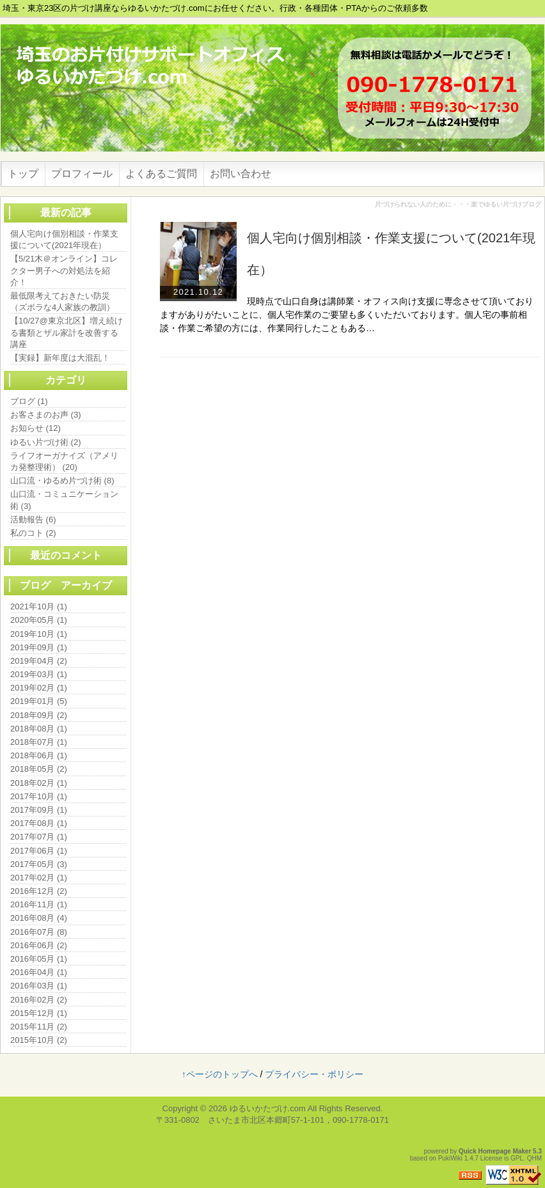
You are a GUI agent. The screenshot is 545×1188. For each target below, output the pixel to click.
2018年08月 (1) (38, 728)
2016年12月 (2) (38, 891)
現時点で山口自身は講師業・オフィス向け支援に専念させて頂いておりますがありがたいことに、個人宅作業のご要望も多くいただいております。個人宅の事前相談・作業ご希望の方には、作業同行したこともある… (346, 314)
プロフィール (82, 173)
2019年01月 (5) (38, 701)
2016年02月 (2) (38, 999)
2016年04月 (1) (38, 972)
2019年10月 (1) (38, 634)
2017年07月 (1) (38, 836)
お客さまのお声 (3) (45, 414)
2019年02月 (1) (38, 687)
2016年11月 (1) (38, 904)
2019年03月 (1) (38, 674)
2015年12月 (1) (38, 1013)
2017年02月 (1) (38, 877)
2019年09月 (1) (38, 647)
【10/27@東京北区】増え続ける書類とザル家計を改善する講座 (66, 332)
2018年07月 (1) (38, 742)
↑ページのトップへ (220, 1074)
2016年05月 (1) (38, 959)
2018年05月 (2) (38, 769)
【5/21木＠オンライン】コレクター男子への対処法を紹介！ (64, 270)
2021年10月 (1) (38, 606)
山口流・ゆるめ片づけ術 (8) (62, 480)
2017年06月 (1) (38, 851)
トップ (23, 173)
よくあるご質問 (161, 173)
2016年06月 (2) (38, 945)
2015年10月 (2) (38, 1040)
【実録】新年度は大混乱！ (60, 358)
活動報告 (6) (33, 519)
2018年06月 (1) (38, 755)
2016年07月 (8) (38, 932)
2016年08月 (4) (38, 918)
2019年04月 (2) (38, 661)
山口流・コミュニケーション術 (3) (64, 499)
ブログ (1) (29, 401)
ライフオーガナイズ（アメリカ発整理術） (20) (64, 461)
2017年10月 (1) (38, 796)
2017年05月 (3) (38, 864)
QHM (534, 1158)
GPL (516, 1158)
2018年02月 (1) (38, 783)
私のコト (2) (33, 533)
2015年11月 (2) (38, 1026)
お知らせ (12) (35, 428)
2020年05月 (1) (38, 620)
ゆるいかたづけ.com (268, 1108)
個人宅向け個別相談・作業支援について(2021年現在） (64, 239)
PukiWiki (450, 1158)
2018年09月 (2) (38, 715)
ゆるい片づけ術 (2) (45, 442)
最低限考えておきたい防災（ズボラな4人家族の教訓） (62, 301)
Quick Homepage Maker (495, 1151)
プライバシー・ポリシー (314, 1074)
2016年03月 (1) (38, 985)
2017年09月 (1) (38, 810)
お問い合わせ (240, 173)
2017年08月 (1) (38, 823)
